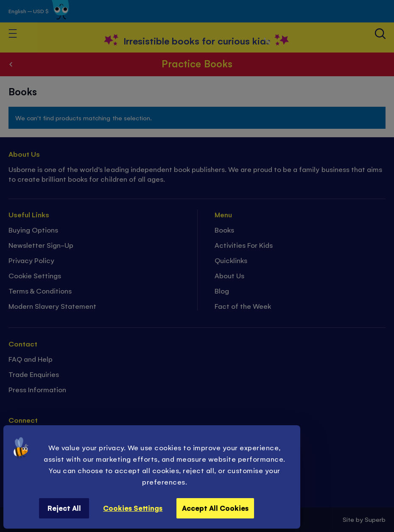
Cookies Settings (132, 508)
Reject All (64, 508)
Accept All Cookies (215, 508)
